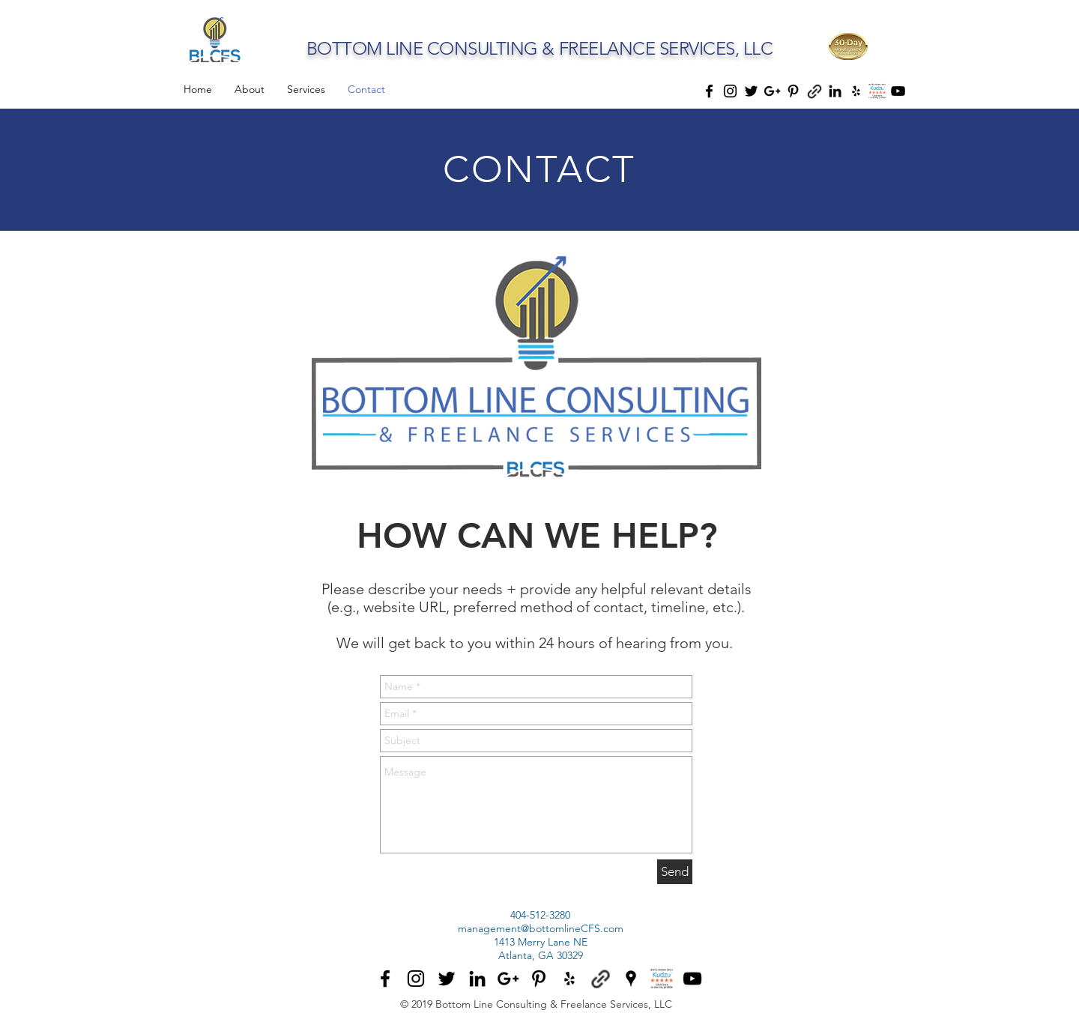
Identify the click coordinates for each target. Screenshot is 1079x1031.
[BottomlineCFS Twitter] (446, 978)
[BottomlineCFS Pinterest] (539, 978)
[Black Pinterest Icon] (793, 91)
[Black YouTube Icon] (898, 91)
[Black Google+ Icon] (772, 91)
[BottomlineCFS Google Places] (631, 978)
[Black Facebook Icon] (709, 91)
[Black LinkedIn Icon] (835, 91)
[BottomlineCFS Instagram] (416, 978)
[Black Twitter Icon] (751, 91)
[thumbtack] (814, 91)
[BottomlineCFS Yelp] (569, 978)
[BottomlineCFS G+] (508, 978)
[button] (848, 46)
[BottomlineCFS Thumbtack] (600, 978)
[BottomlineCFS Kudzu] (661, 978)
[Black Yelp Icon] (856, 91)
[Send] (674, 871)
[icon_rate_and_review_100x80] (877, 91)
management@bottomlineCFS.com (540, 928)
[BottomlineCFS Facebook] (385, 978)
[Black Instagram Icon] (730, 91)
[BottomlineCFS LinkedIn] (477, 978)
